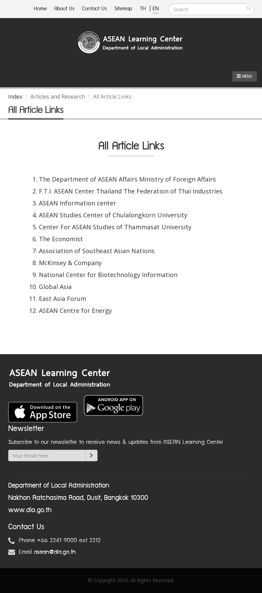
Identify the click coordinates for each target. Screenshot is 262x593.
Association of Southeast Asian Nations (97, 251)
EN (155, 8)
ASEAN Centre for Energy (75, 310)
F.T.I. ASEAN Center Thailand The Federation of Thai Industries (130, 191)
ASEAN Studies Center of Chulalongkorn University (113, 215)
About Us (64, 8)
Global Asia (55, 287)
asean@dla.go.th (55, 552)
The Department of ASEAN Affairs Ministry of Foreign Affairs (127, 179)
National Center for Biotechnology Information (108, 275)
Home (40, 8)
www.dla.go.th (30, 510)
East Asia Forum (62, 298)
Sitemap (123, 8)
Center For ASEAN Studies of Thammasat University (115, 227)
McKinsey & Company (70, 263)
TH (144, 8)
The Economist (61, 239)
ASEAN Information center (77, 203)
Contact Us (94, 8)
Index (15, 96)
